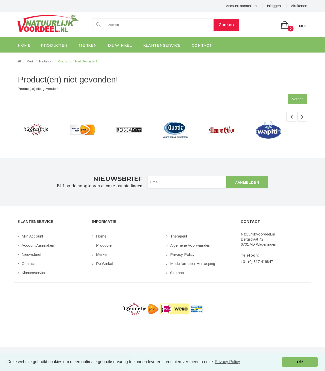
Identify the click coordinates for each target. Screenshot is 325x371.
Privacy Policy (182, 254)
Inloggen (274, 6)
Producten (104, 245)
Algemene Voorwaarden (190, 245)
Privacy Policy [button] (227, 362)
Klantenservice (34, 273)
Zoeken (226, 25)
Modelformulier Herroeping (192, 263)
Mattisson (45, 61)
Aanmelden (247, 182)
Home (101, 236)
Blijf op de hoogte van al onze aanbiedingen (99, 186)
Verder (297, 99)
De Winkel (104, 263)
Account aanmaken (241, 6)
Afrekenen (299, 6)
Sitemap (177, 273)
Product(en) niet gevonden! (77, 61)
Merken (102, 254)
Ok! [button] (300, 362)
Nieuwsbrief (31, 254)
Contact (28, 263)
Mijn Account (32, 236)
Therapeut (178, 236)
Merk (30, 61)
